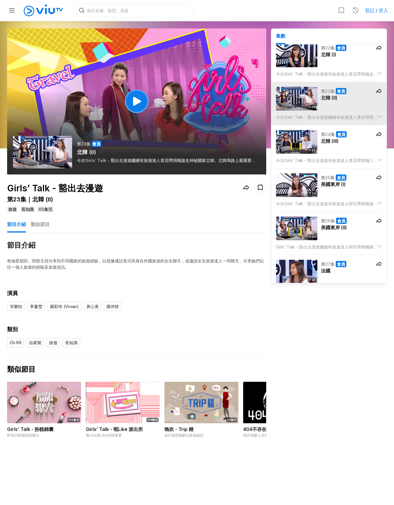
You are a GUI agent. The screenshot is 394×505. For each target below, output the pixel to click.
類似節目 (40, 224)
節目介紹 (16, 224)
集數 (280, 36)
